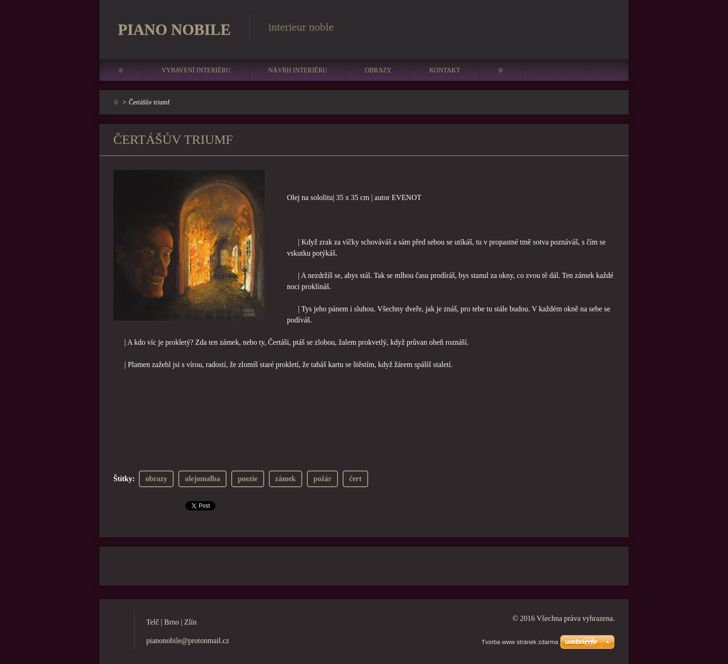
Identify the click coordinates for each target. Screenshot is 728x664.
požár (322, 479)
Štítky (122, 479)
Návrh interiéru (297, 70)
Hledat (604, 27)
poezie (248, 479)
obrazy (156, 479)
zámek (285, 479)
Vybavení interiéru (196, 70)
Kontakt (444, 70)
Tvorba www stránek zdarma (519, 641)
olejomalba (202, 479)
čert (355, 479)
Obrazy (378, 70)
